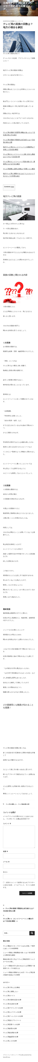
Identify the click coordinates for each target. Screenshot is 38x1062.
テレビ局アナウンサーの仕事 (13, 1008)
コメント (7, 823)
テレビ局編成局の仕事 (10, 1037)
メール (6, 862)
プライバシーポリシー (10, 1055)
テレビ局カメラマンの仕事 (12, 1012)
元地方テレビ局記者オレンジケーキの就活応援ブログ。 (18, 6)
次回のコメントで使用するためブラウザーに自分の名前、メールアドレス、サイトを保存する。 (19, 885)
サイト (5, 872)
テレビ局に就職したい (11, 804)
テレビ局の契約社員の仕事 (12, 1000)
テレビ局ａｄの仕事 (10, 1041)
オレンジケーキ (19, 21)
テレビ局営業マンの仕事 (11, 1024)
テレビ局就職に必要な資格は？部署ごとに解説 (19, 169)
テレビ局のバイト (9, 995)
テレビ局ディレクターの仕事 (13, 1016)
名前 (5, 851)
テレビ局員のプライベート (12, 1020)
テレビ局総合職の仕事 (23, 804)
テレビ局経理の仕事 (10, 1028)
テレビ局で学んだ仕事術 (11, 987)
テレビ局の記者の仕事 (10, 1004)
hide (12, 186)
